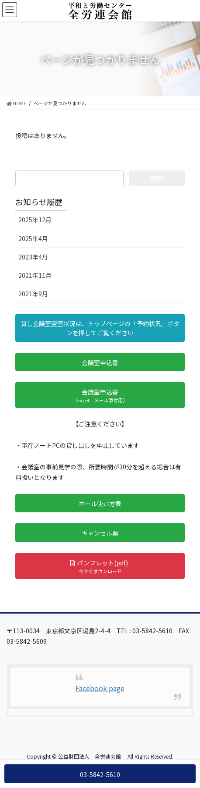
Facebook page (100, 688)
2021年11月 (35, 275)
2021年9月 (33, 293)
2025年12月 (35, 219)
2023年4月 (33, 256)
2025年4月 (33, 238)
